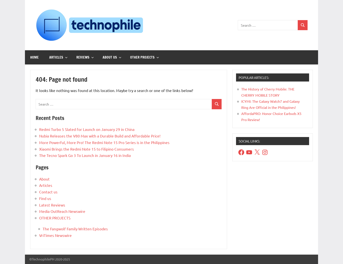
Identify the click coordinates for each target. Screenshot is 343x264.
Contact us (48, 191)
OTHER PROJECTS (144, 57)
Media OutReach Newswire (62, 211)
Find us (45, 198)
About (44, 179)
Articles (58, 57)
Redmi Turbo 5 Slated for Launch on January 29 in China (87, 129)
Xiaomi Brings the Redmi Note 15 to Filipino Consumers (86, 149)
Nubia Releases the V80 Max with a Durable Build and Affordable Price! (100, 136)
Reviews (85, 57)
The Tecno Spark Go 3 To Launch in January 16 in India (85, 155)
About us (112, 57)
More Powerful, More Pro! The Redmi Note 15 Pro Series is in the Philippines (104, 142)
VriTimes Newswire (55, 235)
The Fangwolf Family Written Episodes (75, 228)
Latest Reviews (52, 205)
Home (34, 57)
